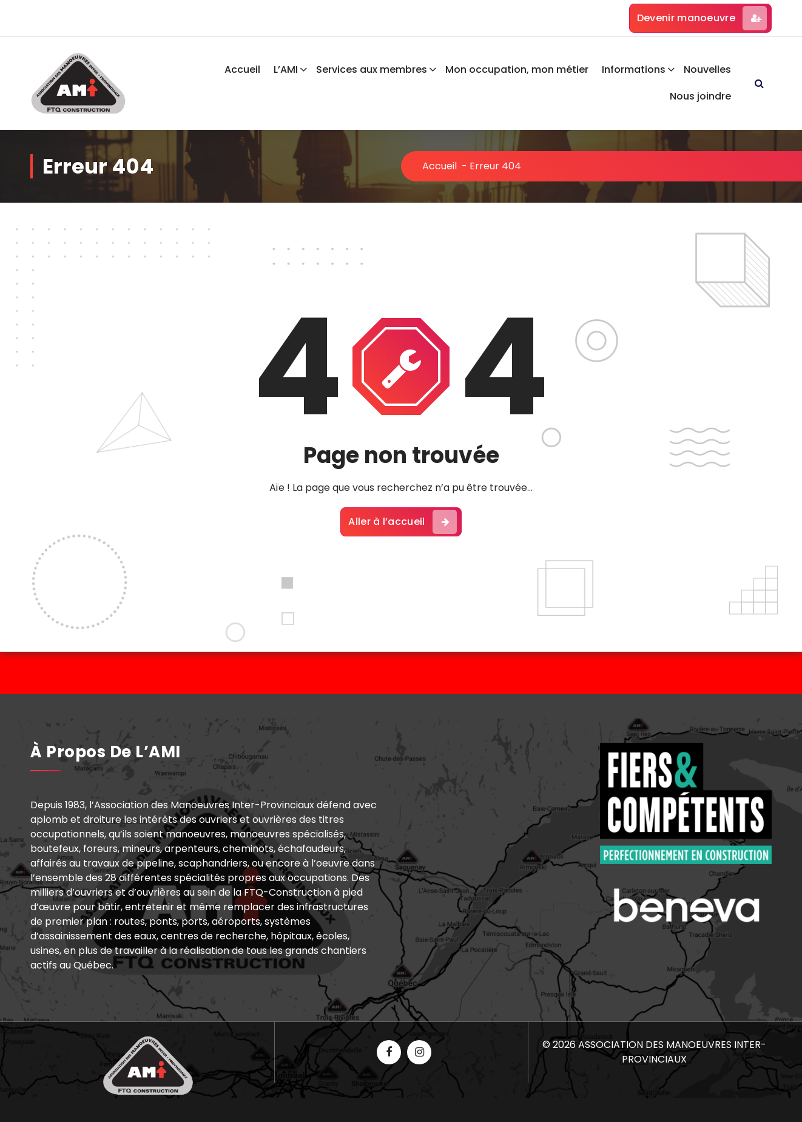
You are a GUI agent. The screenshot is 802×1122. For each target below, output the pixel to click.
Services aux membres (371, 69)
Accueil (242, 69)
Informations (634, 69)
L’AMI (286, 69)
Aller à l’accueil (402, 522)
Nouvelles (707, 69)
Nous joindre (700, 96)
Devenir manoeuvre (702, 18)
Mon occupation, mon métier (516, 69)
